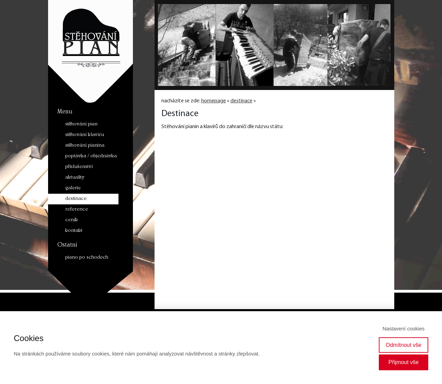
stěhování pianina (85, 145)
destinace (76, 199)
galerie (73, 188)
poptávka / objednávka (91, 156)
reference (76, 209)
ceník (71, 220)
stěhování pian (81, 124)
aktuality (74, 177)
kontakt (73, 231)
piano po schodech (86, 257)
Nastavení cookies (404, 328)
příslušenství (79, 167)
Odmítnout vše (403, 345)
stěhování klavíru (84, 135)
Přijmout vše (403, 362)
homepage (213, 101)
